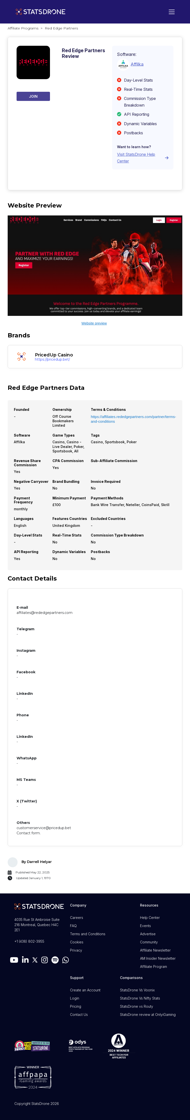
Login (74, 998)
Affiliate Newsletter (155, 950)
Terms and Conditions (87, 934)
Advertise (148, 934)
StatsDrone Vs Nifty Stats (140, 998)
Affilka (137, 64)
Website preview (94, 323)
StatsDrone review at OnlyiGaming (148, 1014)
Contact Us (79, 1014)
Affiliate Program (153, 966)
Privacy (76, 950)
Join (33, 96)
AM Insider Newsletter (158, 958)
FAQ (73, 926)
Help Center (150, 917)
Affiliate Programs (23, 28)
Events (145, 926)
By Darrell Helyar (37, 862)
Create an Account (85, 990)
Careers (76, 917)
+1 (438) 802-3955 (29, 941)
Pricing (75, 1006)
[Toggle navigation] (170, 12)
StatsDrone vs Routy (136, 1006)
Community (149, 942)
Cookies (76, 942)
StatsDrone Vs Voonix (137, 990)
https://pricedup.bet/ (52, 359)
